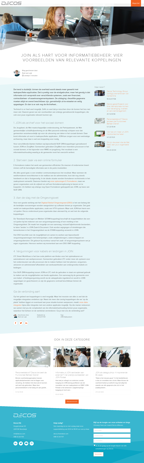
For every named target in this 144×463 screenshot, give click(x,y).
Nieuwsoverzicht (72, 401)
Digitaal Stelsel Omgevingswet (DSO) (56, 203)
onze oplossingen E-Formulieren (63, 181)
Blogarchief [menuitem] (136, 3)
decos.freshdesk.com (61, 434)
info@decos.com (19, 434)
